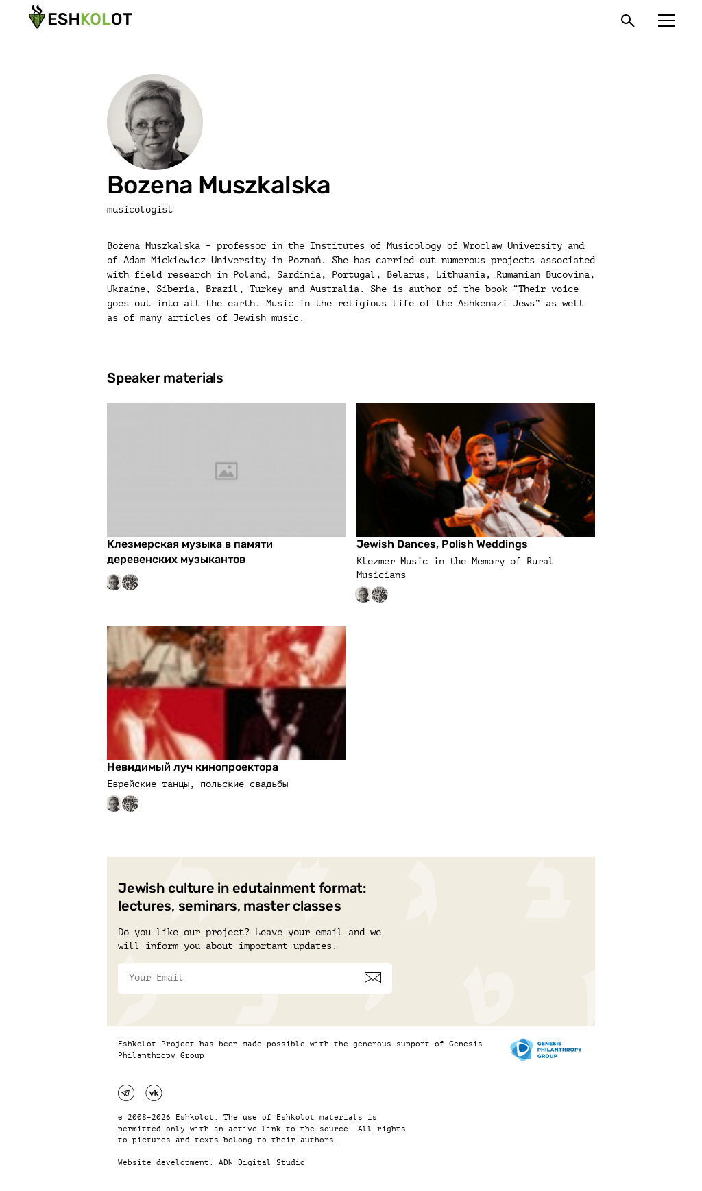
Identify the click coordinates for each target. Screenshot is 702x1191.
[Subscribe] (373, 978)
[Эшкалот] (78, 20)
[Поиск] (628, 20)
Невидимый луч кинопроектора (192, 766)
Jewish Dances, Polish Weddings (442, 544)
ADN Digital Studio (262, 1162)
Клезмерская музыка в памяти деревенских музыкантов (190, 552)
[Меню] (666, 20)
